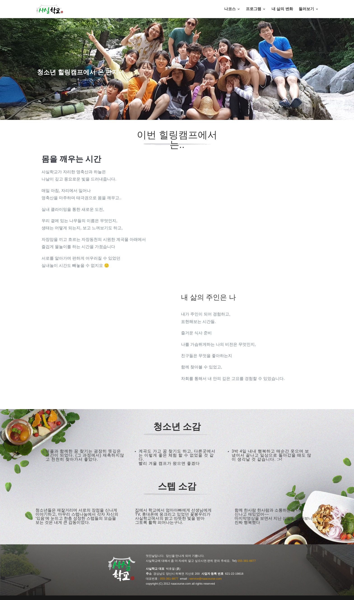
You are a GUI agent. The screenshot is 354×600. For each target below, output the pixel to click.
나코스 (230, 9)
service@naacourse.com (205, 578)
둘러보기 (306, 9)
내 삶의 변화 (282, 9)
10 (124, 380)
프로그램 (253, 9)
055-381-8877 (247, 560)
